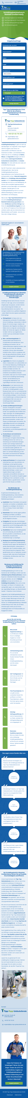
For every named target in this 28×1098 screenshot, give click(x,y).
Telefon (4, 58)
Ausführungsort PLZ (8, 83)
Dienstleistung (6, 71)
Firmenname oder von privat (10, 45)
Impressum (10, 1095)
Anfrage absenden (14, 103)
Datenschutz (18, 1095)
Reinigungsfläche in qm (9, 77)
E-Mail (4, 64)
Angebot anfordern (14, 286)
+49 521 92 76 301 (9, 2)
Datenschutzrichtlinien (17, 100)
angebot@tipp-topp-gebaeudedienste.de (15, 1024)
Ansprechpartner (7, 51)
